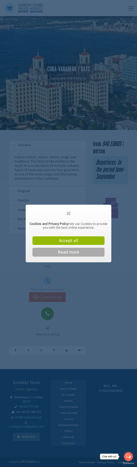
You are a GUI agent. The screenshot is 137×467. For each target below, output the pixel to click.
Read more (68, 252)
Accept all (68, 240)
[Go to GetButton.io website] (128, 463)
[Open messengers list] (128, 456)
